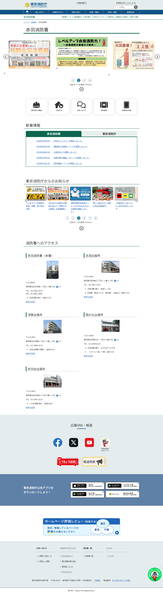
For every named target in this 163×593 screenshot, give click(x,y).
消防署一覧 (89, 555)
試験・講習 (94, 12)
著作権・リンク (67, 566)
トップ (27, 13)
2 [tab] (78, 80)
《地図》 (97, 580)
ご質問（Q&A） (44, 555)
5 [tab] (90, 218)
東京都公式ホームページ (125, 3)
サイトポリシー (67, 555)
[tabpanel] (81, 53)
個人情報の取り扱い (69, 561)
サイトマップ (66, 571)
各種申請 (130, 12)
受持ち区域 (30, 301)
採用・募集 (112, 12)
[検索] (136, 7)
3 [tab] (84, 80)
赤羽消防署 (53, 134)
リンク (111, 555)
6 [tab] (95, 218)
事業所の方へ (58, 12)
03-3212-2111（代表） (121, 580)
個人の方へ (39, 12)
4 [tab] (90, 80)
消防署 (33, 22)
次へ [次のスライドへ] (157, 56)
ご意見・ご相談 (44, 561)
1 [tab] (73, 80)
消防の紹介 (76, 12)
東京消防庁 (109, 134)
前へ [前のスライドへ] (5, 56)
